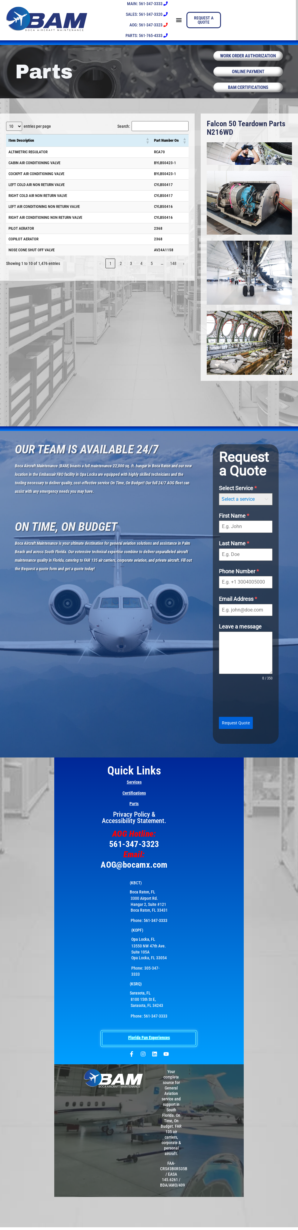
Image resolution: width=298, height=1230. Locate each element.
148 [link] (173, 268)
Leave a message (240, 632)
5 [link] (152, 268)
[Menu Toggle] (177, 20)
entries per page (37, 132)
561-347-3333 (155, 923)
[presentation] (246, 704)
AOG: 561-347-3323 (148, 24)
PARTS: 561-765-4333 (147, 35)
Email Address (238, 604)
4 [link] (141, 268)
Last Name (234, 549)
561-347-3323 (134, 847)
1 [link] (110, 268)
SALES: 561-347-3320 (147, 14)
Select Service (238, 493)
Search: (123, 132)
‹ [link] (100, 268)
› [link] (183, 268)
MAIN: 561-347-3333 (147, 3)
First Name (234, 521)
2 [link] (121, 268)
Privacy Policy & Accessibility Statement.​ (134, 820)
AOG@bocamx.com (134, 867)
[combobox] (246, 505)
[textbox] (240, 504)
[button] (147, 146)
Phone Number (239, 577)
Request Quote (236, 728)
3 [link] (131, 268)
